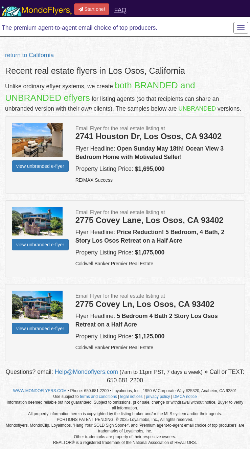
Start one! (91, 9)
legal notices (131, 396)
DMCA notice (185, 396)
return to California (29, 55)
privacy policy (158, 396)
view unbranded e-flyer (40, 166)
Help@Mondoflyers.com (86, 371)
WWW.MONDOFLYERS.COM (40, 390)
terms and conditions (98, 396)
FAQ (120, 10)
